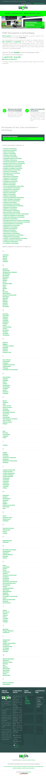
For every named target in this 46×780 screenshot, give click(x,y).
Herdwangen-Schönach (9, 412)
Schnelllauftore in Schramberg (11, 189)
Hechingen (5, 409)
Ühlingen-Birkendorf (8, 631)
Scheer (4, 570)
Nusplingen (6, 520)
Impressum (24, 764)
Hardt (4, 404)
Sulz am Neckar (7, 603)
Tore (26, 699)
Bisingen (5, 288)
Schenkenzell (6, 572)
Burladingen (6, 306)
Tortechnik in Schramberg (10, 150)
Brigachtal (5, 298)
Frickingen (5, 363)
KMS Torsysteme (6, 36)
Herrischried (6, 414)
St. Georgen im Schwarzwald (10, 596)
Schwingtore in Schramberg (10, 181)
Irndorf (4, 437)
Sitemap (33, 764)
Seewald (5, 586)
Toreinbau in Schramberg (9, 155)
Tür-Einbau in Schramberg (10, 160)
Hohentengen (6, 417)
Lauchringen (6, 479)
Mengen (5, 502)
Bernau (4, 282)
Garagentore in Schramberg (10, 178)
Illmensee (5, 432)
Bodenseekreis (6, 293)
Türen (26, 700)
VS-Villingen (6, 648)
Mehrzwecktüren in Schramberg (11, 212)
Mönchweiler (6, 506)
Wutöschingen (6, 675)
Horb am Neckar (7, 420)
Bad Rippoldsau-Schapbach (10, 272)
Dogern (4, 325)
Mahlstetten (6, 495)
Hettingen (5, 415)
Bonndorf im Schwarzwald (9, 295)
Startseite (8, 13)
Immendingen (6, 434)
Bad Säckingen (6, 274)
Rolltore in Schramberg (9, 184)
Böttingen (5, 301)
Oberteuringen (6, 530)
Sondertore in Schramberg (10, 228)
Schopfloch (6, 576)
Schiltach (5, 573)
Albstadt (5, 258)
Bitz (4, 290)
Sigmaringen (6, 589)
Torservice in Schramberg (9, 148)
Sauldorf (5, 568)
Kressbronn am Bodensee (9, 457)
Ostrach (5, 531)
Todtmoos (5, 615)
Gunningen (5, 393)
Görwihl (5, 390)
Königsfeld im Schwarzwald (10, 460)
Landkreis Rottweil (7, 471)
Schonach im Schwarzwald (9, 575)
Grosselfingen (6, 387)
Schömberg (6, 580)
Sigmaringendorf (7, 591)
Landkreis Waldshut (8, 476)
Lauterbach (6, 483)
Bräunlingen (6, 296)
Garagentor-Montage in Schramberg (12, 168)
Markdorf (5, 497)
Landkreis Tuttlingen (8, 474)
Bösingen (5, 300)
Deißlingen (5, 318)
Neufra (4, 516)
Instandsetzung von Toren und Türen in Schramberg (16, 222)
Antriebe (27, 702)
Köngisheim (6, 459)
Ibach (4, 431)
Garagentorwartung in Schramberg (12, 166)
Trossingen (5, 618)
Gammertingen (6, 377)
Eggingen (5, 344)
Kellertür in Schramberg (9, 192)
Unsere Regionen (38, 700)
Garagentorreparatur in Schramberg (12, 158)
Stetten (5, 598)
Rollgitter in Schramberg (9, 196)
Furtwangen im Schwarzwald (10, 369)
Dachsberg (5, 314)
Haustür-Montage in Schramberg (11, 199)
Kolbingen (5, 454)
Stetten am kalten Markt (9, 599)
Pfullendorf (6, 542)
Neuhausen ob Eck (7, 517)
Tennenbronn (6, 612)
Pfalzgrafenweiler (7, 540)
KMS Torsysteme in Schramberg (11, 41)
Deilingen (5, 317)
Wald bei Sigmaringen (8, 659)
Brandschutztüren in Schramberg (11, 170)
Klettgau (5, 452)
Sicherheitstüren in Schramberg (11, 204)
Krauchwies (6, 456)
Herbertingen (6, 410)
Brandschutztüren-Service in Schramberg (14, 163)
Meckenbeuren (6, 498)
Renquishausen (7, 551)
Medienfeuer (28, 776)
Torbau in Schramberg (9, 152)
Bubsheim (5, 303)
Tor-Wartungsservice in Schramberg (12, 165)
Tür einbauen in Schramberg (10, 241)
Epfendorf (5, 349)
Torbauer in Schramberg (9, 153)
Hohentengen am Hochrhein (10, 418)
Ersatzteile (27, 705)
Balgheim (5, 278)
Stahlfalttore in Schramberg (10, 227)
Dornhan (5, 328)
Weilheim (5, 667)
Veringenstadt (6, 640)
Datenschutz (29, 764)
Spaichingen (6, 594)
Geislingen (5, 380)
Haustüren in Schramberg (9, 202)
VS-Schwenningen (7, 646)
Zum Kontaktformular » (23, 138)
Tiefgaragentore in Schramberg (11, 236)
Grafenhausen (6, 385)
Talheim (5, 610)
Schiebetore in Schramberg (10, 191)
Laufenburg (6, 481)
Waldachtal (6, 660)
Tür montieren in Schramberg (10, 243)
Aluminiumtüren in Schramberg (11, 210)
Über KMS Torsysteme (29, 13)
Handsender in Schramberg (10, 218)
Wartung (27, 704)
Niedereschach (7, 519)
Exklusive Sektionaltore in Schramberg (13, 235)
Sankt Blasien (6, 567)
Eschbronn (5, 350)
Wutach (5, 673)
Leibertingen (6, 484)
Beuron (4, 285)
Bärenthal (5, 269)
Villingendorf (6, 645)
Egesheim (5, 342)
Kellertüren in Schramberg (10, 207)
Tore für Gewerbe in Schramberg (11, 187)
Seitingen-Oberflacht (8, 588)
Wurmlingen (6, 672)
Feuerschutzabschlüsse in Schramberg (13, 205)
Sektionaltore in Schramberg (10, 176)
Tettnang (5, 613)
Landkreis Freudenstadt (9, 470)
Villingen (5, 641)
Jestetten (5, 445)
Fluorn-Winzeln (7, 360)
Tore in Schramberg (8, 174)
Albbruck (5, 256)
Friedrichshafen (7, 366)
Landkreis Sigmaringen (9, 473)
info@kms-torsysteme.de (40, 3)
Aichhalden (6, 255)
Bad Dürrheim (6, 270)
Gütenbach (5, 391)
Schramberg (6, 578)
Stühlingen (5, 601)
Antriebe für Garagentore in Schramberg (13, 161)
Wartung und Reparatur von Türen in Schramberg (16, 214)
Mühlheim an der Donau (9, 505)
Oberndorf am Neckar (8, 528)
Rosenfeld (5, 556)
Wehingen (5, 663)
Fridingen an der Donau (9, 364)
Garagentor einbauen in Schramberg (12, 240)
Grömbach (5, 388)
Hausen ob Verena (7, 407)
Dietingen (5, 323)
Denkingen (5, 320)
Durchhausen (6, 335)
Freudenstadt (6, 361)
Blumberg (5, 291)
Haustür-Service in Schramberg (11, 200)
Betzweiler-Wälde (7, 283)
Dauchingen (6, 315)
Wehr (4, 665)
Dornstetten (6, 330)
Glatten (5, 382)
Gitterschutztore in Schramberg (11, 233)
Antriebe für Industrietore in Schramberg (13, 217)
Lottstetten (6, 486)
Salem (4, 565)
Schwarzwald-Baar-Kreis (9, 583)
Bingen (4, 287)
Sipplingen (5, 593)
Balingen (5, 280)
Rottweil (5, 558)
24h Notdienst (39, 707)
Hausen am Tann (7, 405)
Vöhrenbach (6, 649)
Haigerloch (5, 402)
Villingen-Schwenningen (9, 643)
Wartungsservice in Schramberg (11, 173)
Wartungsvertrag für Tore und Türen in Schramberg (16, 220)
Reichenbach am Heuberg (9, 549)
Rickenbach (6, 553)
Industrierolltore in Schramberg (11, 225)
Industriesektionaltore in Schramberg (13, 223)
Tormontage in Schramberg (10, 156)
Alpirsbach (5, 261)
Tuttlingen (5, 621)
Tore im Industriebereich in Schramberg (13, 186)
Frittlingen (5, 368)
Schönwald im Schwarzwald (10, 581)
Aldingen (5, 260)
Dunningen (5, 333)
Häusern (5, 401)
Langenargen (6, 478)
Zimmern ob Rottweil (8, 682)
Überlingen (6, 629)
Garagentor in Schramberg (10, 179)
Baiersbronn (6, 277)
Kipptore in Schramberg (9, 183)
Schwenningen (6, 585)
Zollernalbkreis (7, 684)
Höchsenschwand (7, 422)
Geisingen (5, 378)
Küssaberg (5, 462)
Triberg (4, 617)
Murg (4, 508)
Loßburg (5, 488)
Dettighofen (6, 322)
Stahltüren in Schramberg (10, 209)
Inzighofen (5, 436)
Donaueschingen (7, 327)
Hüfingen (5, 423)
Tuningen (5, 620)
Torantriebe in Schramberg (10, 231)
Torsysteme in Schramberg (10, 171)
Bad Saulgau (6, 275)
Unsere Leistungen (17, 13)
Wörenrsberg (6, 670)
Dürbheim (5, 332)
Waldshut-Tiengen (7, 662)
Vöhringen (5, 651)
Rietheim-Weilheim (8, 554)
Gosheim (5, 383)
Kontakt (38, 13)
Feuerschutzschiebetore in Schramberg (13, 197)
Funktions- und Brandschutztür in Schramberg (15, 238)
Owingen (5, 533)
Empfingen (5, 347)
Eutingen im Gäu (7, 352)
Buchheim (5, 304)
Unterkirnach (6, 632)
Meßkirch (5, 503)
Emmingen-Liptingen (8, 346)
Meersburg (5, 500)
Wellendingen (6, 668)
